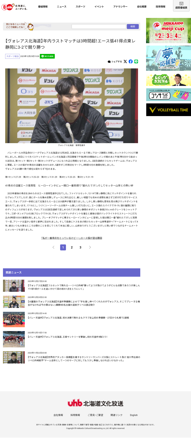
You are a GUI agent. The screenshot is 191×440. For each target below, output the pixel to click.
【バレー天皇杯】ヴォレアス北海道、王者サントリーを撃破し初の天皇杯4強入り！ (67, 339)
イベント (99, 6)
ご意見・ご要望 (95, 417)
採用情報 (160, 6)
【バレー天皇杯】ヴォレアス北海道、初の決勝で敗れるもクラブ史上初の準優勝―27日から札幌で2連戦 (78, 320)
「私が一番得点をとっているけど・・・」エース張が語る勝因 (71, 240)
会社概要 (142, 6)
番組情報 (43, 6)
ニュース (61, 6)
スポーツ (80, 6)
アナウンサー (120, 6)
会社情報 (58, 417)
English (134, 417)
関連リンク (117, 417)
